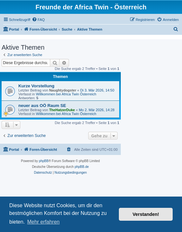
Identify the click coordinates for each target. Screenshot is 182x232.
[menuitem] (38, 20)
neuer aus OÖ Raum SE (42, 105)
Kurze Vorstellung (36, 85)
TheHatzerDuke (62, 110)
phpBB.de (82, 167)
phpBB (44, 161)
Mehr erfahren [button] (43, 222)
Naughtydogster (62, 90)
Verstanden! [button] (146, 214)
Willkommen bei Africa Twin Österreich (66, 94)
